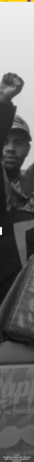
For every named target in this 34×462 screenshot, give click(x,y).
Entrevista (17, 455)
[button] (2, 1)
